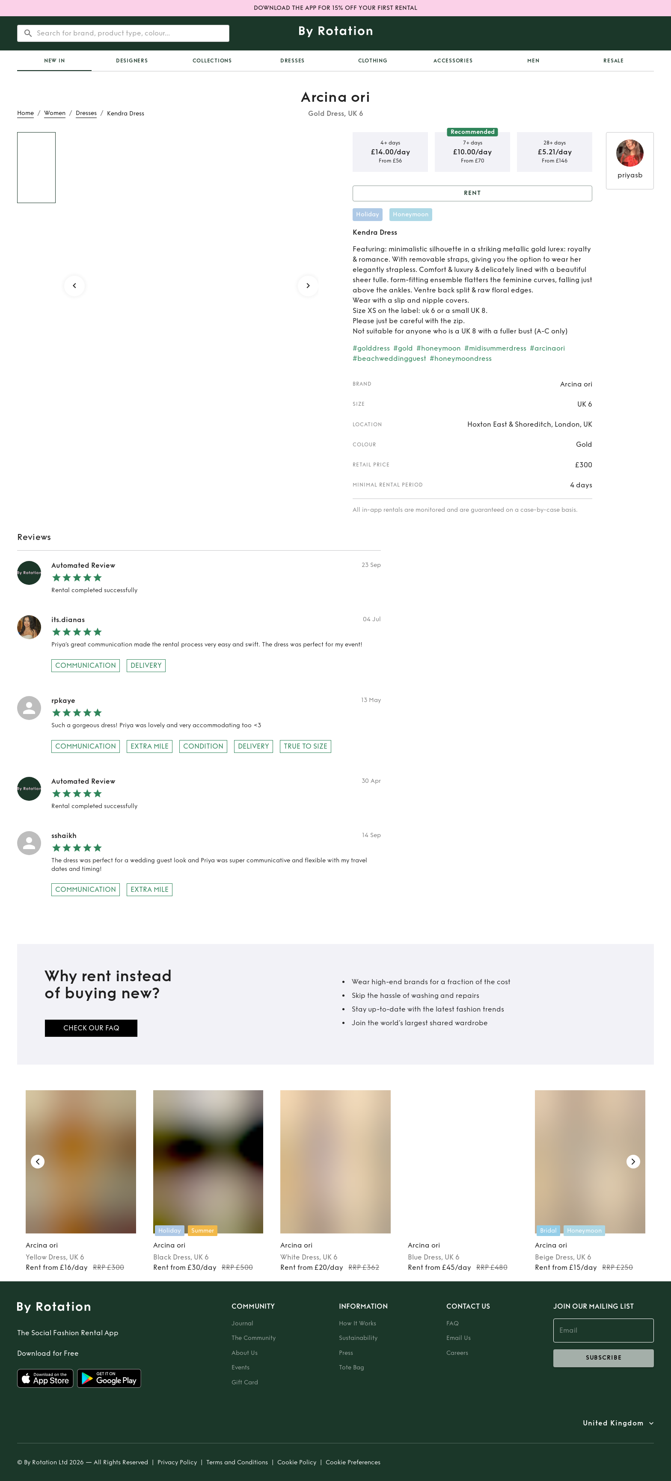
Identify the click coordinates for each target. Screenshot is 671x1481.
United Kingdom (613, 1423)
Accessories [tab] (452, 61)
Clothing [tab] (373, 61)
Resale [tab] (613, 61)
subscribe (603, 1358)
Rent (472, 193)
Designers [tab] (132, 61)
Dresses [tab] (292, 61)
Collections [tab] (212, 61)
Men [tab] (533, 61)
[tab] (54, 60)
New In (54, 61)
